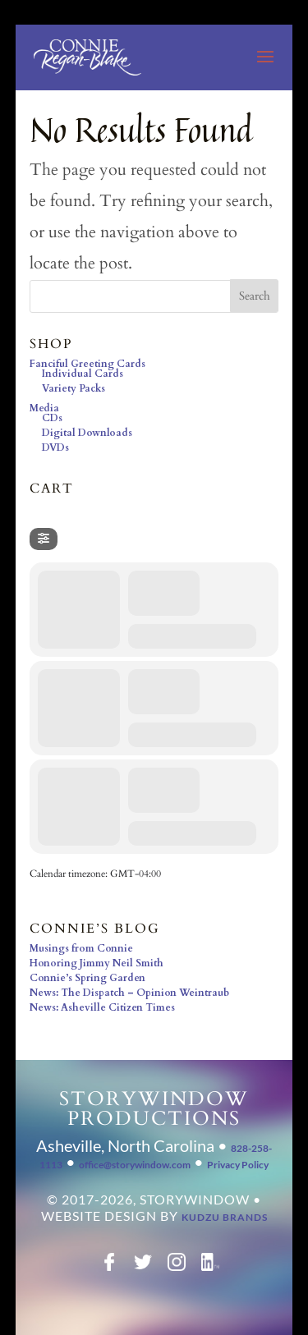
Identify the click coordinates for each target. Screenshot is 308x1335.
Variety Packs (73, 388)
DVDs (55, 447)
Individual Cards (82, 373)
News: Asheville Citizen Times (102, 1007)
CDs (52, 418)
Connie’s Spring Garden (87, 978)
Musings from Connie (81, 948)
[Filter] (43, 539)
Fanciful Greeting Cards (87, 364)
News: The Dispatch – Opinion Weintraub (129, 993)
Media (44, 408)
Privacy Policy (238, 1164)
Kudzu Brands (225, 1217)
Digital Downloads (87, 433)
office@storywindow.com (135, 1164)
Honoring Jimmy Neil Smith (96, 963)
